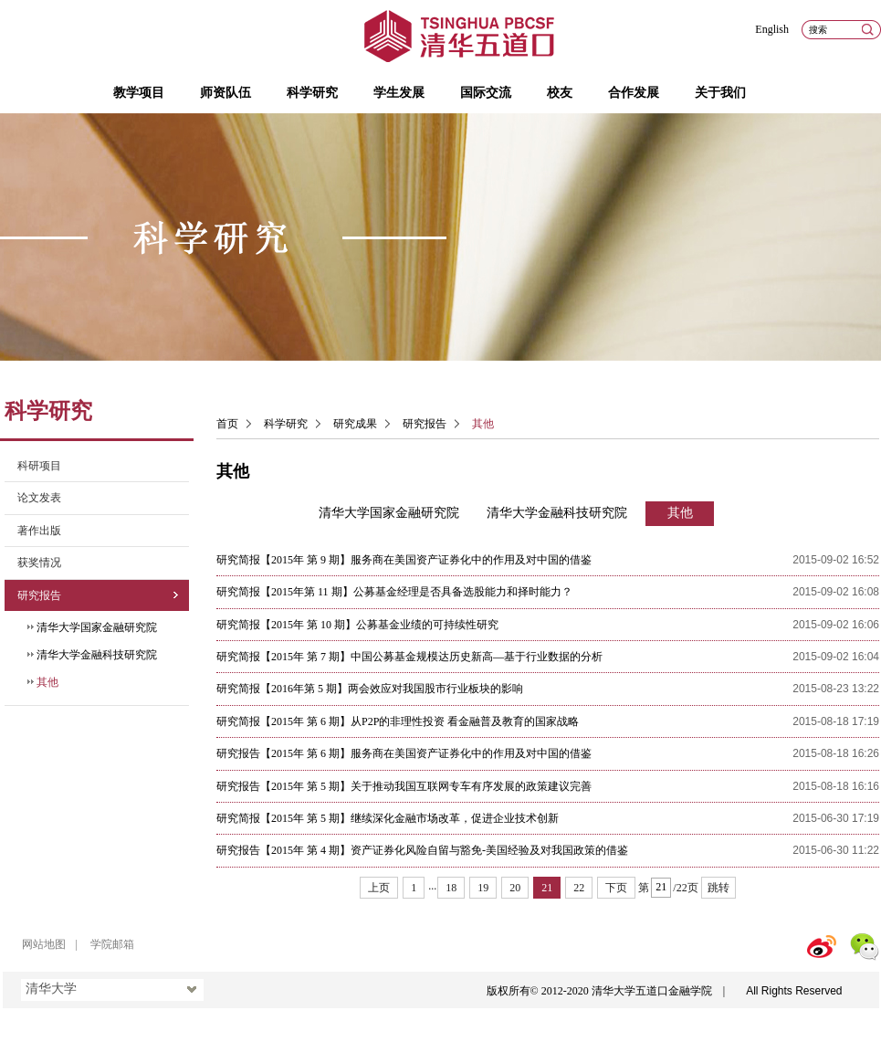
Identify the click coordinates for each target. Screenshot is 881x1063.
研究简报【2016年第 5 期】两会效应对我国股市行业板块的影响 (369, 688)
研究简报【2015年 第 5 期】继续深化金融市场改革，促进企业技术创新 (387, 818)
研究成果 (355, 423)
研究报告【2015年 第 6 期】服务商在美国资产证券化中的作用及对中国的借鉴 (404, 753)
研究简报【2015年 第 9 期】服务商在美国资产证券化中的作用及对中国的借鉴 (404, 559)
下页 (616, 887)
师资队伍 (225, 93)
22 (578, 887)
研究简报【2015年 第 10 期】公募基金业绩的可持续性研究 (357, 624)
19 (482, 887)
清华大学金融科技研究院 (97, 654)
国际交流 (485, 93)
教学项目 (138, 93)
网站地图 (44, 944)
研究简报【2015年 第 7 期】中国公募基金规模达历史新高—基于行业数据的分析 (409, 656)
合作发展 (633, 93)
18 (451, 887)
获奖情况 (39, 562)
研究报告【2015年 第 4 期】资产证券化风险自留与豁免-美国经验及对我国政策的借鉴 (422, 850)
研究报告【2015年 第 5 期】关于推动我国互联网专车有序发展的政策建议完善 (404, 786)
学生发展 (399, 93)
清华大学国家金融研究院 (97, 627)
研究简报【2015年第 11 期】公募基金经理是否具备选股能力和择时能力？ (394, 591)
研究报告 (39, 595)
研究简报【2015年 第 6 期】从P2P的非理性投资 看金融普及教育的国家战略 (397, 721)
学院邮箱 (112, 944)
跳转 (718, 887)
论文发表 (39, 497)
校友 (559, 93)
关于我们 (720, 93)
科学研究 (312, 93)
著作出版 (39, 530)
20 (514, 887)
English (772, 29)
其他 (47, 682)
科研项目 (39, 465)
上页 (379, 887)
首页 (227, 423)
